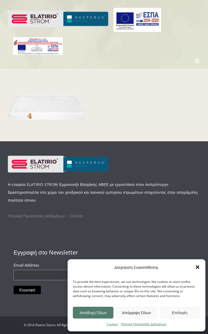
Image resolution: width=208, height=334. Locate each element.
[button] (197, 267)
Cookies (112, 324)
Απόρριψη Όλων (136, 312)
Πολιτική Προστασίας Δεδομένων (143, 324)
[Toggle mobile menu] (197, 61)
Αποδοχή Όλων (93, 312)
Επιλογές (180, 312)
